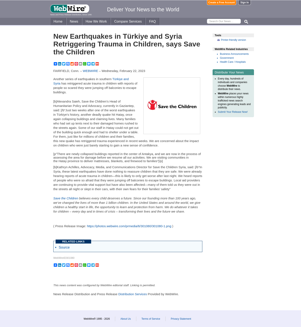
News (74, 21)
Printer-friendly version (233, 39)
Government (227, 57)
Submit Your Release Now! (233, 111)
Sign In (244, 2)
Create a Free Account (221, 2)
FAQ (152, 21)
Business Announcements (234, 54)
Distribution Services (132, 294)
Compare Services (128, 21)
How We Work (96, 21)
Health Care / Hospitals (233, 61)
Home (58, 21)
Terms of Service (151, 318)
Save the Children (65, 198)
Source (64, 247)
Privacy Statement (181, 318)
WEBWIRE (90, 71)
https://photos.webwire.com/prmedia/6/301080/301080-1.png (129, 226)
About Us (125, 318)
